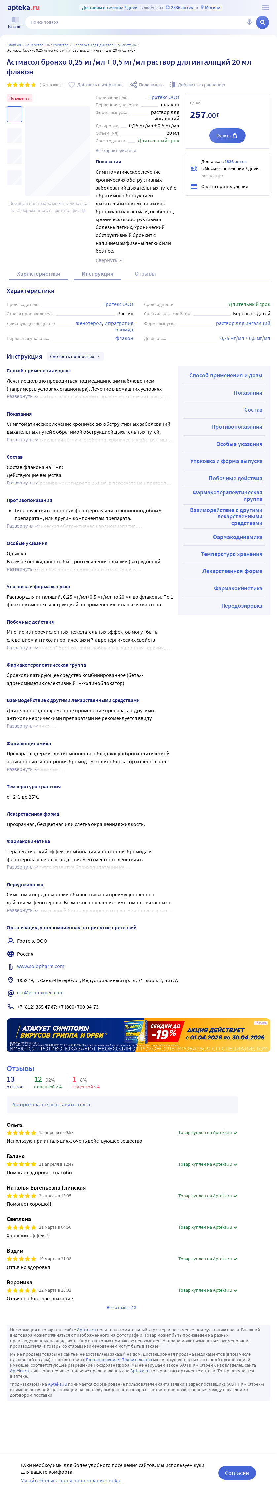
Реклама (261, 1023)
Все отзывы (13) (122, 1307)
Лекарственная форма (232, 571)
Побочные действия (235, 478)
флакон (124, 338)
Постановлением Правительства (119, 1359)
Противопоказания (236, 426)
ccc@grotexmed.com (40, 992)
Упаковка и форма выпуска (226, 461)
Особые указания (239, 444)
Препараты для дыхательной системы (105, 45)
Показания (248, 392)
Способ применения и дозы (226, 375)
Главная (14, 45)
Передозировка (241, 605)
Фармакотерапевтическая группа (227, 495)
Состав (253, 409)
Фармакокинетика (238, 588)
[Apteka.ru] (23, 8)
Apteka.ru (86, 1329)
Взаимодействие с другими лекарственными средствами (226, 516)
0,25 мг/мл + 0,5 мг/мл (245, 338)
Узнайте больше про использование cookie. (71, 1480)
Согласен (237, 1473)
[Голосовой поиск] (249, 22)
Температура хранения (231, 554)
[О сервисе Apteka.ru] (265, 7)
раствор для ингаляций (243, 323)
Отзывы (145, 273)
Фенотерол (89, 323)
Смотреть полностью (75, 356)
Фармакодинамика (237, 537)
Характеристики (38, 273)
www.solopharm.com (40, 966)
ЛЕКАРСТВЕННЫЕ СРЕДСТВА (46, 45)
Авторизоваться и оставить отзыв (51, 1104)
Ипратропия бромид (119, 326)
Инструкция (98, 273)
